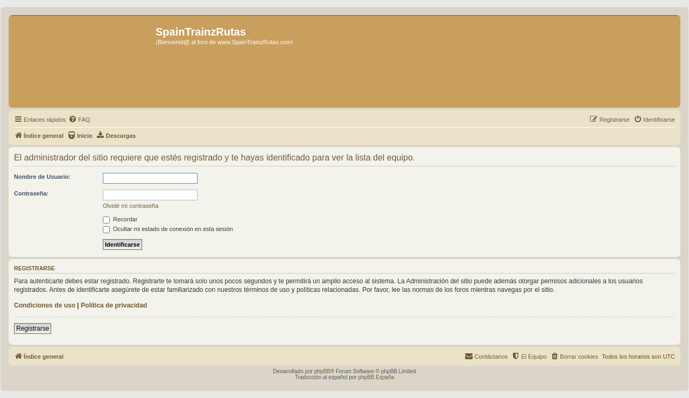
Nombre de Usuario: (42, 176)
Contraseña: (31, 193)
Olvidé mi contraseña (130, 206)
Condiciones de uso (44, 305)
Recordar (120, 219)
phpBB (322, 371)
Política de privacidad (114, 305)
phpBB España (376, 377)
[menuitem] (79, 119)
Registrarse (32, 328)
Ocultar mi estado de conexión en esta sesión (168, 229)
